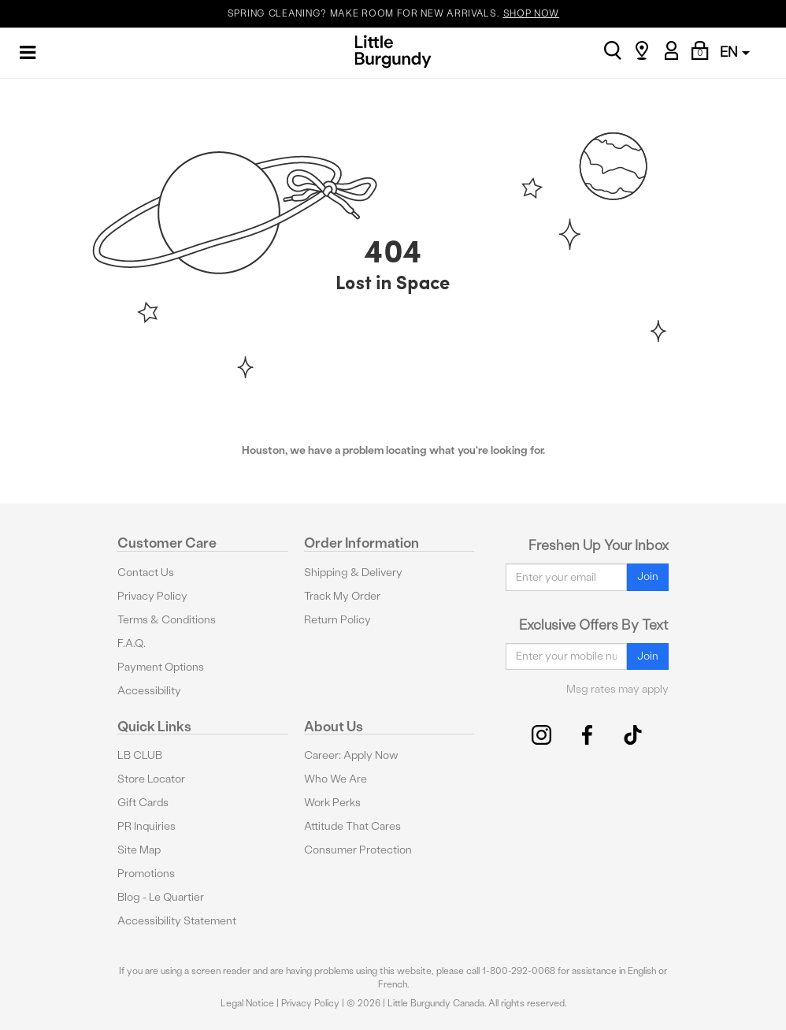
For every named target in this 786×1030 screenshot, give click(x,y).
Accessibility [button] (149, 690)
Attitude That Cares (352, 826)
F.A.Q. (131, 643)
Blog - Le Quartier (160, 897)
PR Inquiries (146, 826)
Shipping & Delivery (353, 572)
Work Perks (332, 802)
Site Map (139, 850)
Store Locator (151, 779)
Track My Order (342, 596)
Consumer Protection (358, 850)
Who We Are (335, 779)
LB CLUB (139, 755)
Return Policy (337, 620)
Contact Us (145, 572)
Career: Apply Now (351, 755)
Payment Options (160, 667)
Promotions (146, 873)
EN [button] (735, 51)
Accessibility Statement (176, 921)
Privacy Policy (152, 596)
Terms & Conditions (166, 620)
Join (647, 576)
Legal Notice (247, 1003)
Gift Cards (143, 802)
